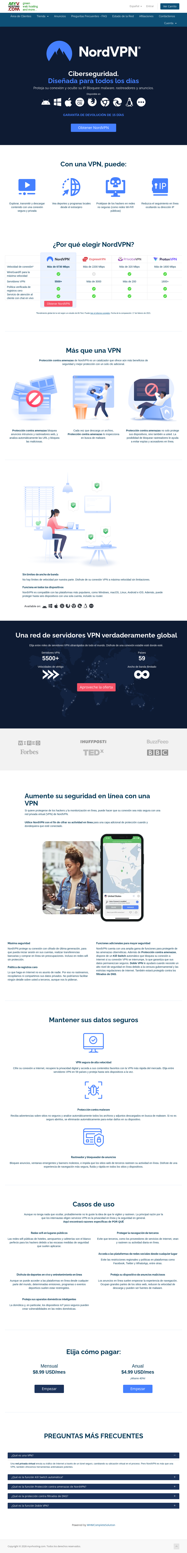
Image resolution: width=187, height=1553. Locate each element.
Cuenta (170, 23)
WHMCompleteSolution (101, 1525)
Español (136, 6)
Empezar (49, 1388)
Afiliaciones (146, 16)
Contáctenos (167, 16)
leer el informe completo (100, 313)
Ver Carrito (169, 6)
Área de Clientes (20, 16)
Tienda (43, 16)
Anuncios (60, 16)
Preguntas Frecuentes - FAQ (89, 16)
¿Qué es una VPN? (93, 1455)
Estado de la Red (123, 16)
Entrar (150, 6)
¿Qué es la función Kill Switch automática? (93, 1477)
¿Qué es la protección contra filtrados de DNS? (93, 1496)
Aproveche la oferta (96, 687)
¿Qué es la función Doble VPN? (93, 1505)
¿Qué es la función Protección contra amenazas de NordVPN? (93, 1486)
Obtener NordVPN (93, 127)
